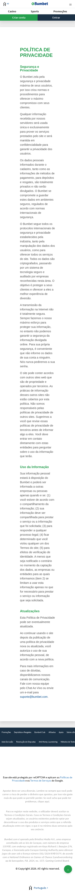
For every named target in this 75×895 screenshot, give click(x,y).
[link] (6, 732)
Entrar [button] (56, 17)
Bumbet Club (39, 732)
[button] (12, 11)
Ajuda (61, 732)
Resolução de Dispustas (26, 741)
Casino (12, 11)
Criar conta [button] (18, 17)
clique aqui (43, 801)
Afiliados (52, 732)
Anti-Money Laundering (48, 741)
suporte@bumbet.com (34, 696)
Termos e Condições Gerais (18, 814)
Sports (35, 11)
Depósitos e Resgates (22, 732)
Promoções (60, 11)
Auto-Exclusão (7, 741)
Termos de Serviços (40, 780)
